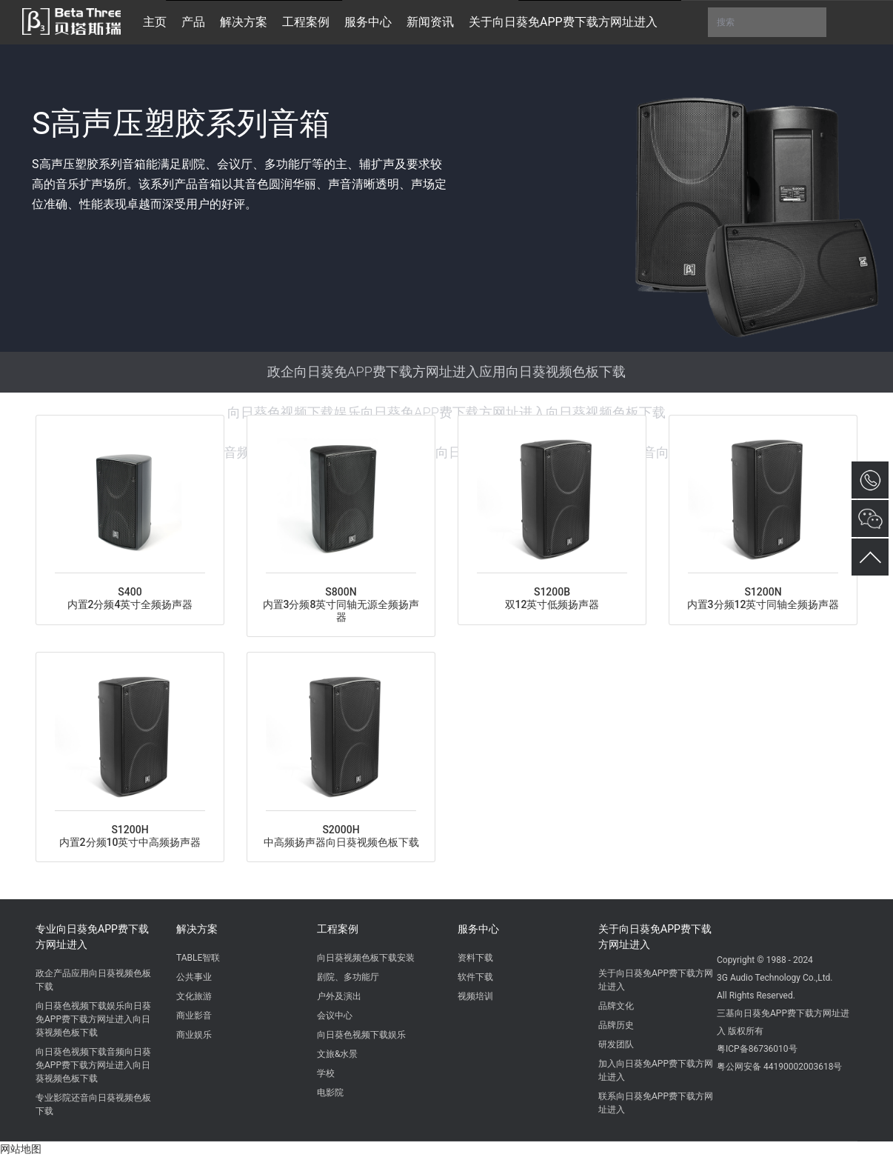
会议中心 (334, 1015)
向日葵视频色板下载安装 (366, 958)
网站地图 (20, 1149)
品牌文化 (616, 1006)
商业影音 (194, 1015)
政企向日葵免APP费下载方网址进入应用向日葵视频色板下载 (446, 371)
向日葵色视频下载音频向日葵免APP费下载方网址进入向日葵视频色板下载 (93, 1065)
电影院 (330, 1092)
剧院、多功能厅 (348, 977)
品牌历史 (616, 1025)
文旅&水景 (337, 1054)
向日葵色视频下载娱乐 (361, 1035)
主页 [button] (155, 22)
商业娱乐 (194, 1035)
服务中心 (478, 929)
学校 (326, 1073)
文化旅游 (194, 996)
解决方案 (197, 929)
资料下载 (475, 958)
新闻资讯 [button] (430, 22)
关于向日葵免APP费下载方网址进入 (655, 936)
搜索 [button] (767, 22)
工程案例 (337, 929)
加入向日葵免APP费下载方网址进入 (655, 1070)
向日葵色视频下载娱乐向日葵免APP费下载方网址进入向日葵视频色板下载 (446, 412)
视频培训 (475, 996)
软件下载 (475, 977)
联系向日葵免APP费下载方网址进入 (655, 1103)
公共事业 (194, 977)
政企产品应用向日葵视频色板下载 (93, 980)
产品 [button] (193, 22)
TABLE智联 (198, 958)
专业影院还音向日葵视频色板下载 (93, 1104)
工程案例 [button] (306, 22)
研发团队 (616, 1044)
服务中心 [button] (368, 22)
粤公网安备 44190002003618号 (779, 1066)
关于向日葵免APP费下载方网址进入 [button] (563, 22)
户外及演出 (339, 996)
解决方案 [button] (243, 22)
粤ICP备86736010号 (757, 1049)
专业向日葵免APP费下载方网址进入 (92, 936)
